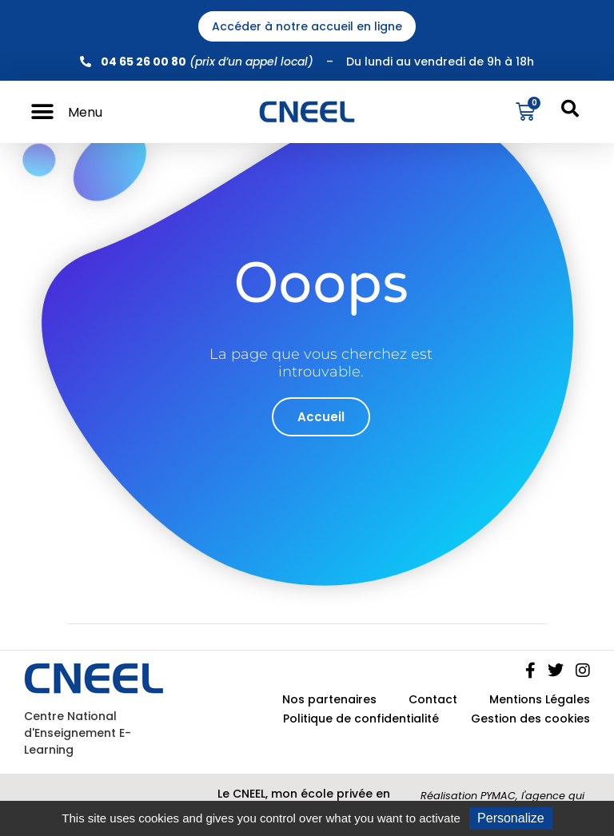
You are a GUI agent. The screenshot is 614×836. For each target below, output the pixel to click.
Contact (433, 699)
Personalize (510, 818)
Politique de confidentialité (361, 719)
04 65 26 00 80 (143, 62)
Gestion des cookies (530, 719)
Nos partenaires (329, 699)
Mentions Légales (539, 699)
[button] (42, 112)
